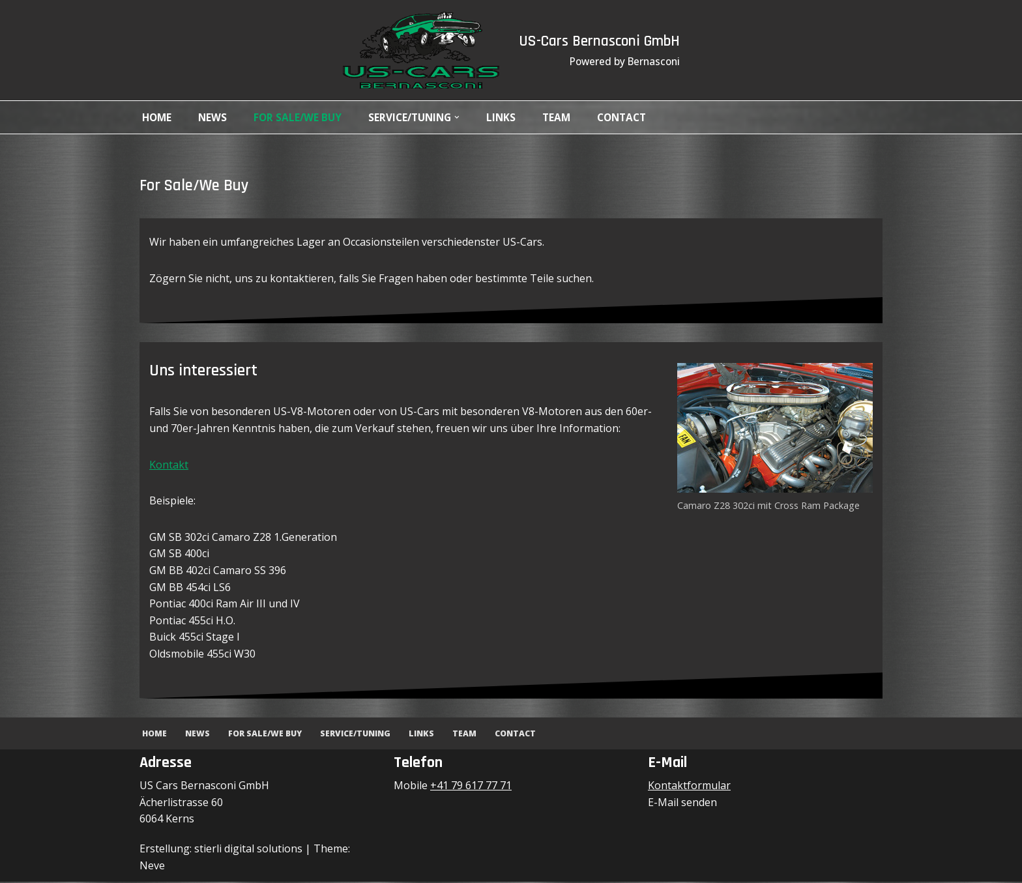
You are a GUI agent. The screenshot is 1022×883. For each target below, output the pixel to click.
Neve (152, 866)
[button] (466, 117)
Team (566, 117)
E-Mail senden (682, 803)
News (214, 117)
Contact (634, 117)
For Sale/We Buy (301, 117)
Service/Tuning (361, 734)
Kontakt (168, 465)
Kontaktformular (689, 786)
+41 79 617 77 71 (471, 786)
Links (510, 117)
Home (157, 117)
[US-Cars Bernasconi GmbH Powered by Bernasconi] (416, 50)
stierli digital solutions (248, 850)
